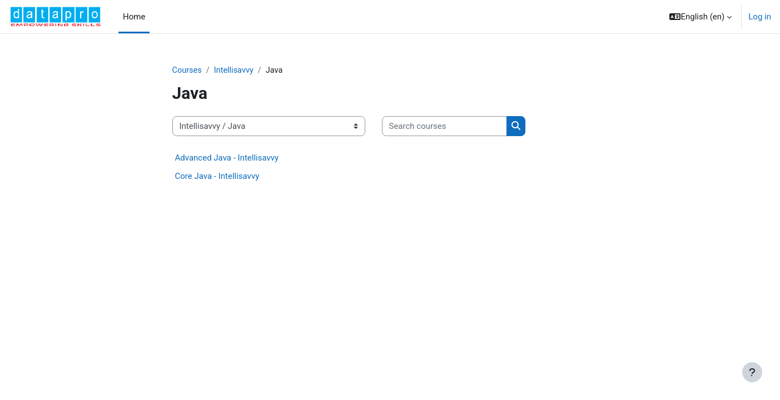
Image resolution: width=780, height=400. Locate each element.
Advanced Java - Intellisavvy (227, 158)
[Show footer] (752, 372)
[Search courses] (444, 127)
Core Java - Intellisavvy (217, 177)
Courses (187, 71)
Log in (759, 17)
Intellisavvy (235, 71)
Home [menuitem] (134, 17)
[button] (700, 16)
